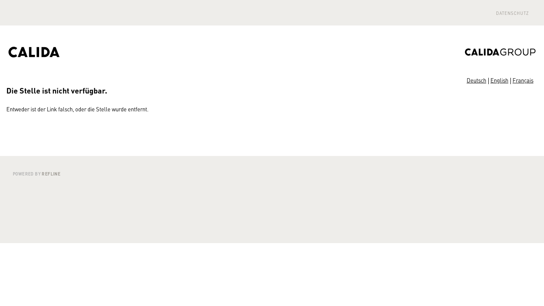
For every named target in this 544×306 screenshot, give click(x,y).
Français (523, 80)
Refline (51, 173)
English (499, 80)
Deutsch (476, 80)
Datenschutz (512, 13)
